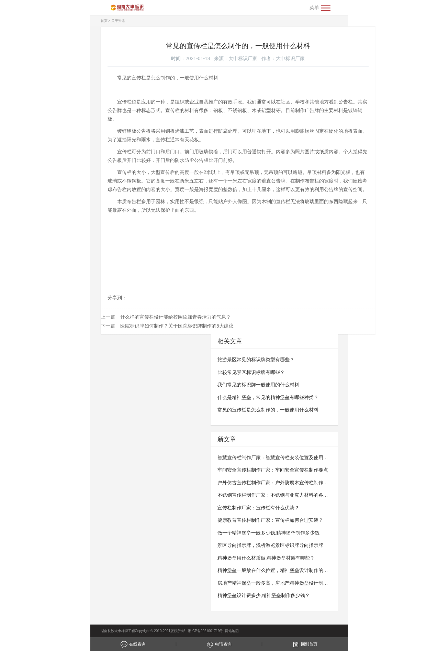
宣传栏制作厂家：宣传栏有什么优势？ (258, 507)
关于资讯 (118, 21)
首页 (104, 21)
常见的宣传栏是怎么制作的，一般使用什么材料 (267, 409)
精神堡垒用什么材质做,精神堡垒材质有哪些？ (266, 558)
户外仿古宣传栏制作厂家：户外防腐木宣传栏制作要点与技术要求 (287, 482)
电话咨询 (219, 644)
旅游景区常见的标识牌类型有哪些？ (255, 359)
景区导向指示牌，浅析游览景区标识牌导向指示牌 (270, 545)
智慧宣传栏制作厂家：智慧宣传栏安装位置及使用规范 (275, 457)
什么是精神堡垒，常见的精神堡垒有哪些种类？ (267, 397)
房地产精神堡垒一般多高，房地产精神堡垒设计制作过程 (277, 583)
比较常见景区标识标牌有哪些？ (251, 372)
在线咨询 (133, 644)
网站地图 (232, 631)
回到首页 (304, 644)
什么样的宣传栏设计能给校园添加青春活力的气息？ (175, 317)
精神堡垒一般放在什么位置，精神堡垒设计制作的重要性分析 (282, 570)
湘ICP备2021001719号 (204, 631)
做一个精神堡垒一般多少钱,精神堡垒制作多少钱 (268, 533)
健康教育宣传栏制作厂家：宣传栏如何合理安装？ (270, 520)
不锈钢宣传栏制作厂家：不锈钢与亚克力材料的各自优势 (277, 495)
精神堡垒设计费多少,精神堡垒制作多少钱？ (263, 595)
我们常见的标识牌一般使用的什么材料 (258, 384)
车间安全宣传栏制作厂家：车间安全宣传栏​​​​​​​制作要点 (272, 470)
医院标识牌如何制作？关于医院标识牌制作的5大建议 (177, 326)
